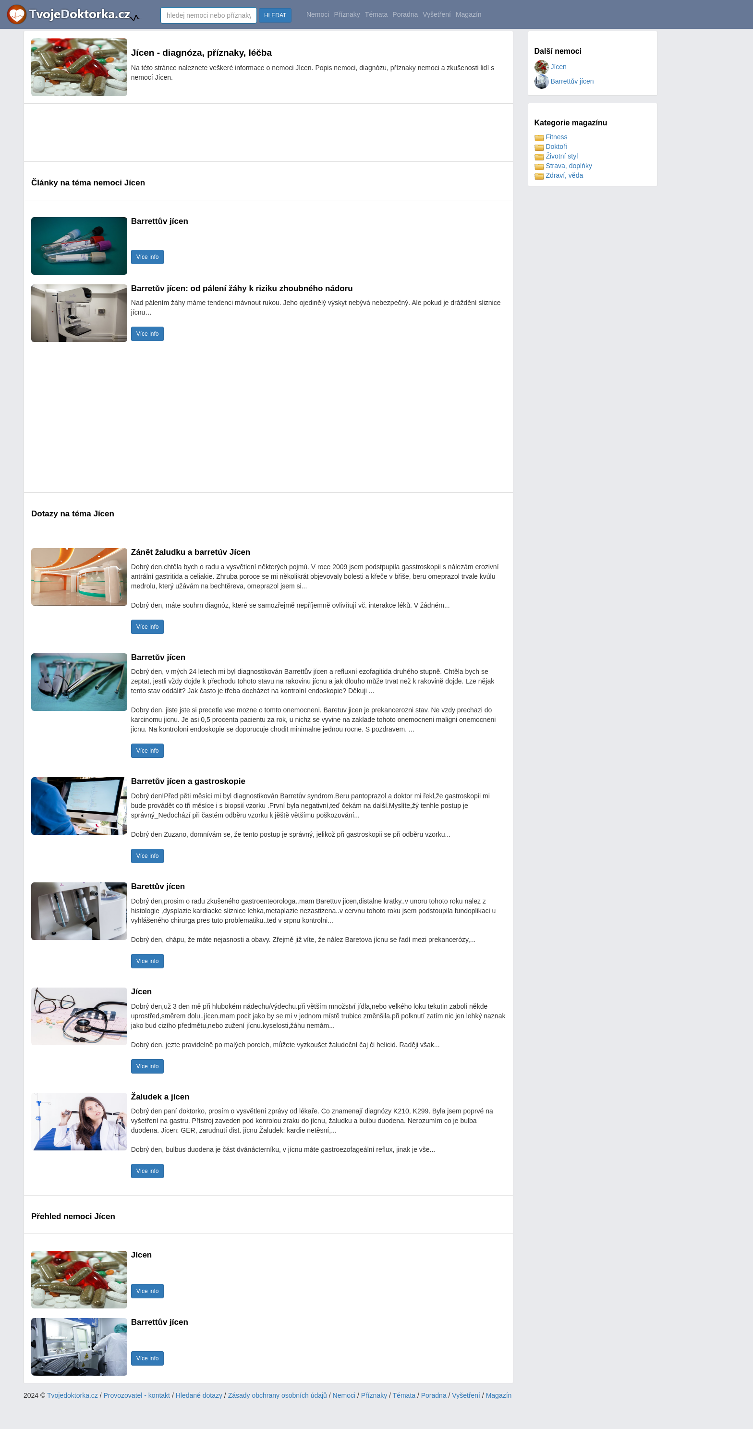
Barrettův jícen (564, 81)
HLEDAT (275, 15)
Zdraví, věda (558, 175)
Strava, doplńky (563, 166)
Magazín (469, 14)
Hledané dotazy (199, 1395)
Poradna (405, 14)
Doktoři (550, 146)
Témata (376, 14)
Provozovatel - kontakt (137, 1395)
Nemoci (317, 14)
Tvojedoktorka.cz (72, 1395)
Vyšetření (437, 14)
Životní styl (556, 156)
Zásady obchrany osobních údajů (277, 1395)
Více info (147, 257)
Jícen (550, 67)
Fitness (551, 137)
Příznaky (347, 14)
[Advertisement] (206, 132)
